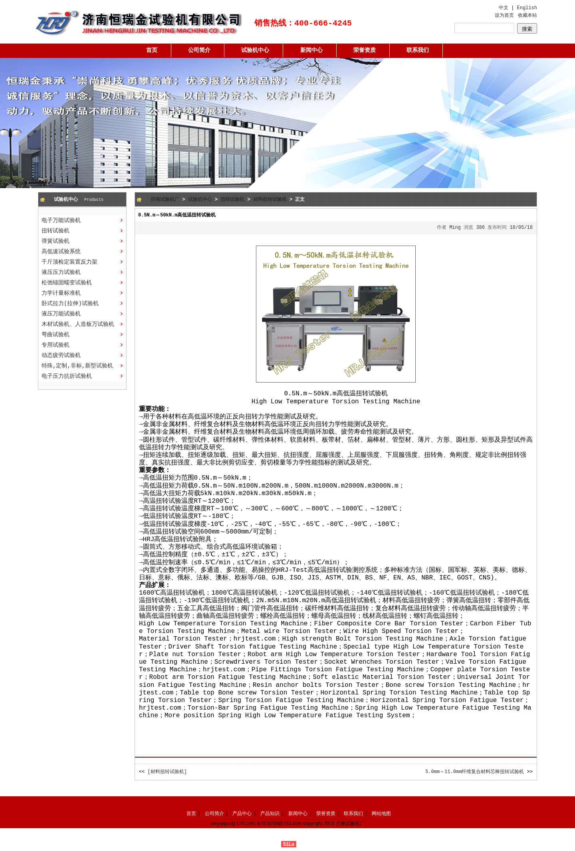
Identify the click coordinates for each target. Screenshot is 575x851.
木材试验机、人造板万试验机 (78, 324)
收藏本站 (527, 15)
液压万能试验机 (61, 314)
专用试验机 (55, 345)
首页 (151, 50)
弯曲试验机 (55, 334)
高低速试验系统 (61, 251)
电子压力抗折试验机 (67, 376)
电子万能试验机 (61, 220)
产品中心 (242, 813)
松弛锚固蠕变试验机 (67, 283)
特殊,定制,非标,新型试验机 (77, 366)
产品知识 (270, 813)
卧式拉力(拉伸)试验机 (70, 303)
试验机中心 (255, 50)
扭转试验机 (55, 231)
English (527, 8)
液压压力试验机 (61, 272)
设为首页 (504, 15)
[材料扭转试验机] (167, 772)
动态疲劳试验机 (61, 355)
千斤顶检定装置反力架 (69, 262)
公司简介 (199, 50)
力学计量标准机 (61, 293)
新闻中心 (311, 50)
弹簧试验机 (55, 241)
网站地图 (381, 813)
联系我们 (417, 50)
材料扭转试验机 (270, 199)
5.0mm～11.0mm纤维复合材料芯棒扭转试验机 (474, 772)
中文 (503, 8)
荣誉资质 (364, 50)
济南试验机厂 (165, 199)
